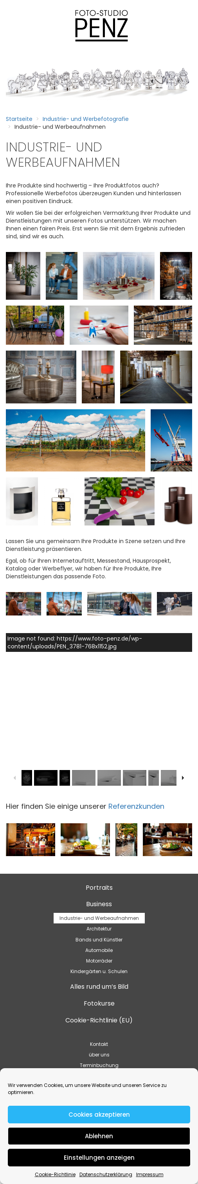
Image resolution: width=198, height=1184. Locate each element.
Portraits (99, 887)
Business (99, 904)
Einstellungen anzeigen (99, 1157)
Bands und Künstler (99, 939)
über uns (99, 1054)
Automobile (99, 950)
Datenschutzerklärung (105, 1174)
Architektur (99, 928)
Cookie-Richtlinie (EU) (99, 1020)
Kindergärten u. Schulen (99, 971)
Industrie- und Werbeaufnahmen (99, 918)
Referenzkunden (136, 806)
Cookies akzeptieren (99, 1114)
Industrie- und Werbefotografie (86, 119)
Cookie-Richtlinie (55, 1174)
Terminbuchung (99, 1065)
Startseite (19, 119)
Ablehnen (99, 1136)
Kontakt (99, 1044)
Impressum (150, 1174)
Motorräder (99, 960)
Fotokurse (99, 1003)
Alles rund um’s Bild (99, 986)
